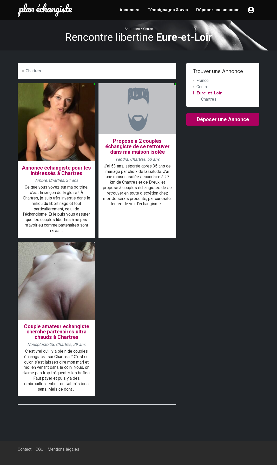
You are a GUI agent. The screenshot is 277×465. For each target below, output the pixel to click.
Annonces (129, 9)
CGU (39, 449)
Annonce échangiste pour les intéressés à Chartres (56, 170)
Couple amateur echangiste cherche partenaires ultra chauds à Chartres (56, 331)
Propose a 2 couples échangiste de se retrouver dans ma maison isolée (137, 146)
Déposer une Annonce (223, 119)
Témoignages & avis (168, 9)
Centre (148, 29)
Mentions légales (63, 449)
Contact (24, 449)
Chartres (33, 70)
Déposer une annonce (218, 9)
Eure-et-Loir (209, 93)
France (202, 80)
